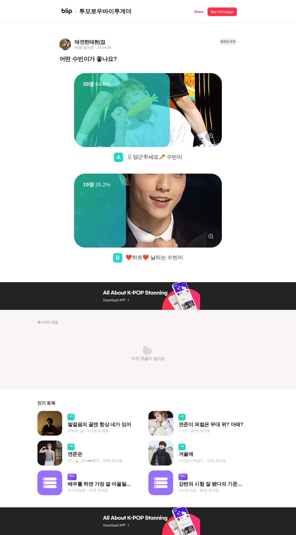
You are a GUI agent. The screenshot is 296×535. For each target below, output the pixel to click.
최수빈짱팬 (76, 490)
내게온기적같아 (191, 461)
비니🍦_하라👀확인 (84, 461)
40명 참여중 (200, 431)
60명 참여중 (112, 461)
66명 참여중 (209, 490)
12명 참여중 (216, 461)
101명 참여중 (97, 431)
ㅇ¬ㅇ (183, 431)
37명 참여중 (98, 490)
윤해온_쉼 (76, 431)
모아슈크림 (187, 490)
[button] (198, 11)
